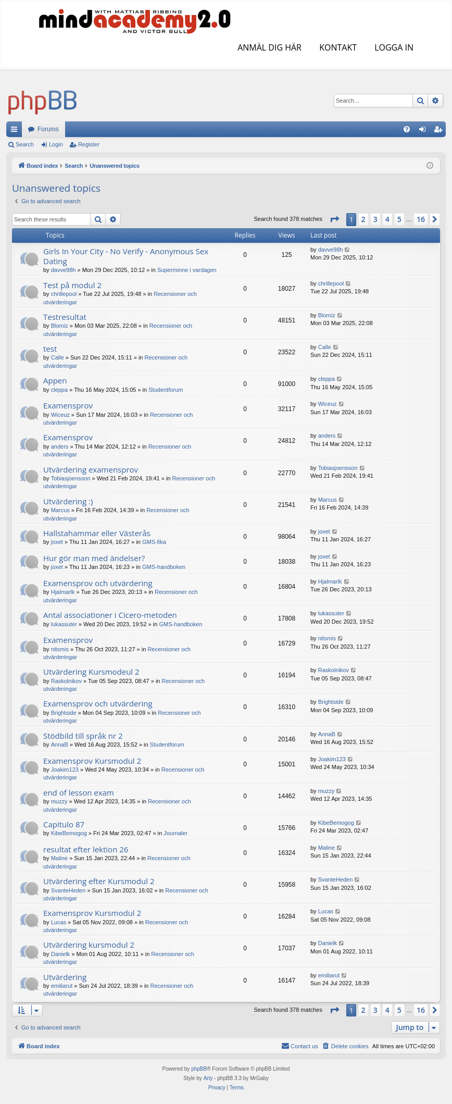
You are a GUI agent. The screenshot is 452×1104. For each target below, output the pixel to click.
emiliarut (62, 986)
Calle (57, 357)
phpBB (199, 1069)
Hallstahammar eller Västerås (96, 533)
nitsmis (60, 649)
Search (25, 144)
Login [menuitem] (424, 131)
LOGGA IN (392, 47)
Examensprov (68, 405)
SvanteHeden (68, 890)
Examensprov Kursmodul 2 (92, 760)
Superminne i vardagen (187, 270)
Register (88, 144)
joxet (57, 542)
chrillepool (64, 294)
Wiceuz (60, 415)
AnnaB (59, 744)
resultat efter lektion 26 (85, 849)
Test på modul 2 (72, 285)
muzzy (59, 801)
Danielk (60, 954)
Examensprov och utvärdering (98, 583)
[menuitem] (407, 129)
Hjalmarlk (63, 592)
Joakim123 (65, 769)
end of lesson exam (78, 792)
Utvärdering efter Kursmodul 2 (98, 881)
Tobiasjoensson (71, 478)
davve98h (63, 270)
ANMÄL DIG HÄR (268, 47)
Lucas (58, 922)
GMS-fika (154, 542)
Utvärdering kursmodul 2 (88, 944)
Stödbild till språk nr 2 (83, 735)
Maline (59, 858)
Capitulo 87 (63, 824)
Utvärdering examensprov (90, 469)
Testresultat (64, 317)
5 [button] (399, 219)
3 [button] (375, 219)
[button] (334, 219)
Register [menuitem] (440, 131)
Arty (208, 1078)
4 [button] (387, 219)
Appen (55, 380)
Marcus (60, 510)
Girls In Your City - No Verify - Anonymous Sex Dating (125, 256)
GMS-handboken (163, 567)
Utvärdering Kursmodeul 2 (91, 671)
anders (60, 446)
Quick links (16, 131)
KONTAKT (337, 47)
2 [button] (363, 219)
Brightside (64, 713)
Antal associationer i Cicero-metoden (110, 615)
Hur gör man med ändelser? (94, 558)
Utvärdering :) (68, 501)
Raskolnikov (66, 681)
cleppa (59, 390)
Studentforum (165, 390)
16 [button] (421, 219)
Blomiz (59, 325)
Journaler (175, 833)
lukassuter (64, 624)
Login (56, 144)
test (50, 348)
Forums (48, 129)
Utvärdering (64, 977)
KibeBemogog (69, 833)
